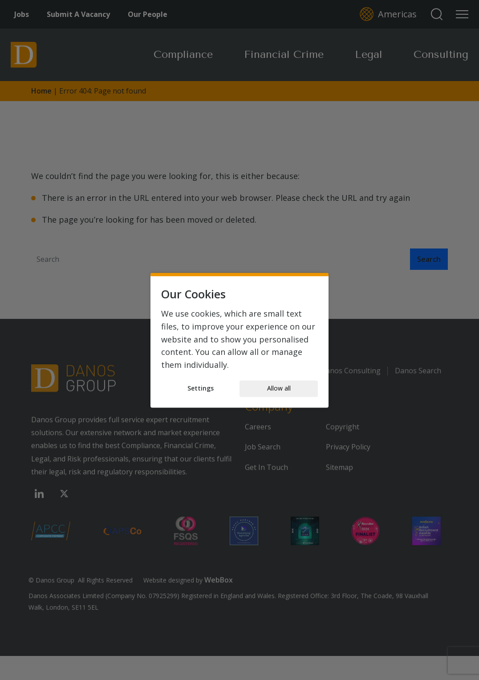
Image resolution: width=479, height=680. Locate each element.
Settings (200, 388)
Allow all (279, 388)
